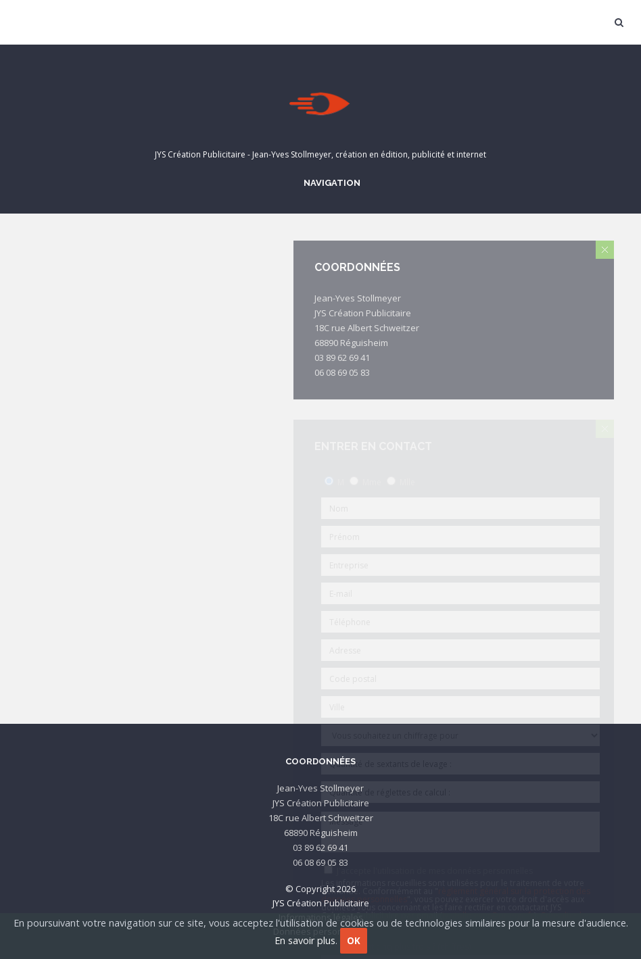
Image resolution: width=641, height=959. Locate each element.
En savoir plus (305, 940)
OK (353, 941)
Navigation (330, 182)
